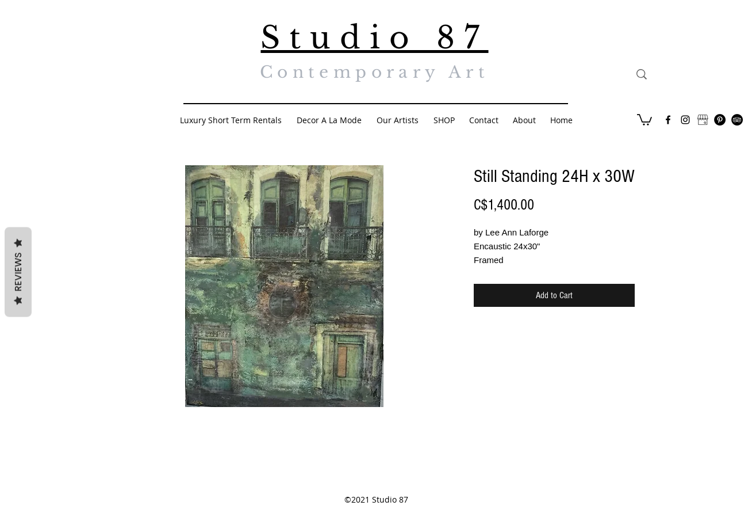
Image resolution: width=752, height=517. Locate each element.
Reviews (18, 272)
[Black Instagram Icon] (685, 120)
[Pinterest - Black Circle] (720, 120)
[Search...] (695, 74)
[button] (644, 119)
